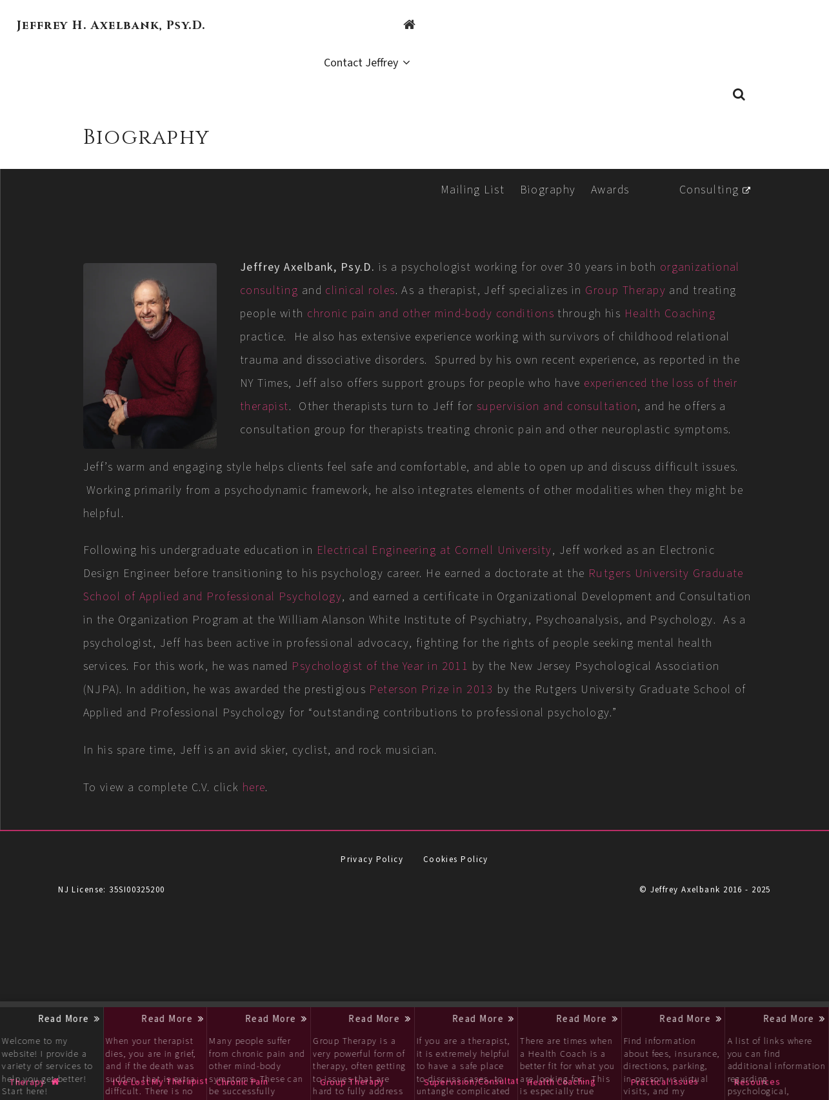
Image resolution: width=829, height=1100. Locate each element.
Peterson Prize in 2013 (452, 730)
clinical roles (504, 261)
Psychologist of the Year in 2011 (312, 706)
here (331, 850)
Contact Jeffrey (762, 26)
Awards (605, 160)
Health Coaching (475, 307)
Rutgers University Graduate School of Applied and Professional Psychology (370, 613)
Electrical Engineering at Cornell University (512, 567)
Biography (542, 160)
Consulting (704, 160)
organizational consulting (372, 261)
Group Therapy (341, 284)
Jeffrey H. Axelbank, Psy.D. (111, 25)
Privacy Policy (372, 922)
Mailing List (467, 160)
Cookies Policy (455, 922)
